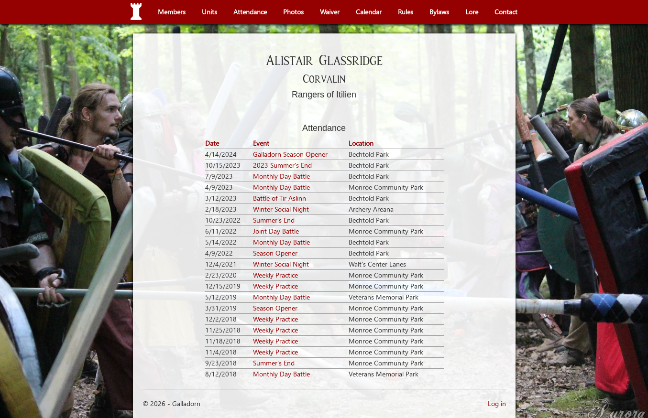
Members (172, 11)
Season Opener (275, 252)
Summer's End (274, 220)
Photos (293, 11)
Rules (405, 11)
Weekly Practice (275, 274)
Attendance (250, 11)
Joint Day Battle (276, 231)
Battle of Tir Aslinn (279, 198)
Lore (471, 11)
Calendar (369, 11)
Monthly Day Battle (281, 176)
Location (361, 143)
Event (261, 143)
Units (209, 11)
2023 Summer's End (282, 165)
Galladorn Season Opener (290, 154)
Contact (505, 11)
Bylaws (439, 11)
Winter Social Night (281, 209)
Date (212, 143)
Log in (497, 403)
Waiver (330, 11)
